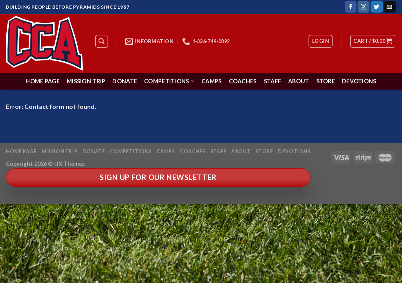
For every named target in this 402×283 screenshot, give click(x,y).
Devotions (359, 81)
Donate (124, 81)
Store (325, 81)
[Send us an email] (389, 7)
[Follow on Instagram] (363, 7)
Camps (211, 81)
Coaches (243, 81)
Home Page (43, 81)
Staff (272, 81)
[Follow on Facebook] (350, 7)
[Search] (101, 41)
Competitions (169, 81)
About (298, 81)
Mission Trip (86, 81)
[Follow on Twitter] (376, 7)
